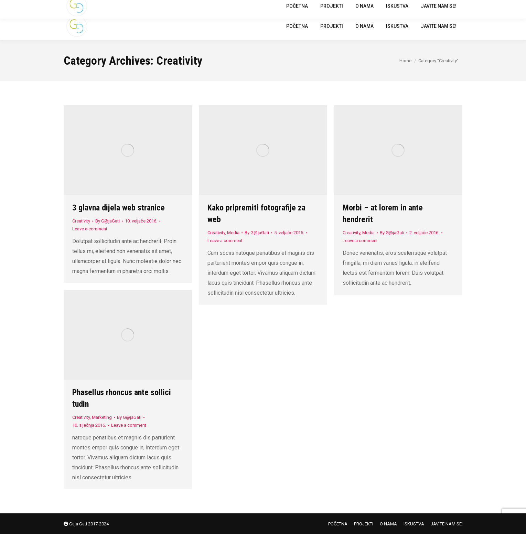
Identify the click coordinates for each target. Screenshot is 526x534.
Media (233, 232)
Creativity (81, 221)
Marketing (102, 417)
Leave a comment (89, 228)
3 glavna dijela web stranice (118, 207)
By (107, 221)
